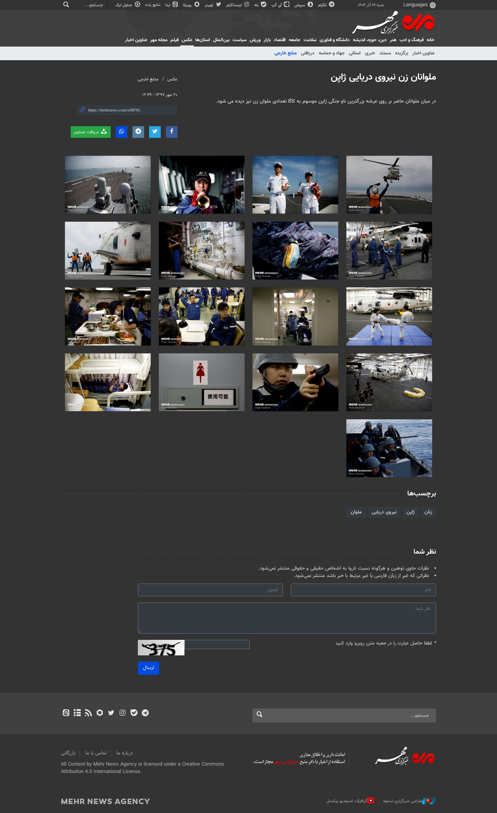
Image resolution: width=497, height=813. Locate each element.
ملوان (356, 512)
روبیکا (192, 5)
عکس (187, 39)
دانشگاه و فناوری (335, 39)
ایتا (172, 5)
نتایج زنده (153, 5)
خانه (430, 39)
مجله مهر (158, 39)
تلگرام (326, 5)
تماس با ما (96, 753)
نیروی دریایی (384, 512)
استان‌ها (202, 39)
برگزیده (401, 53)
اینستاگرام (238, 5)
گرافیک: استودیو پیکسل (350, 800)
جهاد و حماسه (332, 53)
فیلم (174, 39)
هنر (393, 39)
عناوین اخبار (423, 53)
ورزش (255, 39)
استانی (355, 53)
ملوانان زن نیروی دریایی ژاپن (383, 77)
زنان (428, 512)
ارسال (148, 668)
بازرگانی (68, 753)
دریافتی (308, 53)
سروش (304, 5)
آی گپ (280, 5)
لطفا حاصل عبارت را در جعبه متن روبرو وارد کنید (385, 643)
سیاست (240, 39)
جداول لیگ (128, 5)
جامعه (295, 39)
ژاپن (411, 512)
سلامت (310, 39)
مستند (385, 53)
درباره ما (124, 753)
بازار (267, 39)
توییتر (213, 5)
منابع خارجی (286, 53)
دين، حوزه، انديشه (370, 39)
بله (261, 5)
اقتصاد (280, 39)
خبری (370, 53)
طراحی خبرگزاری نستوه (409, 800)
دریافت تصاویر (91, 131)
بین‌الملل (221, 39)
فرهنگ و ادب (412, 39)
